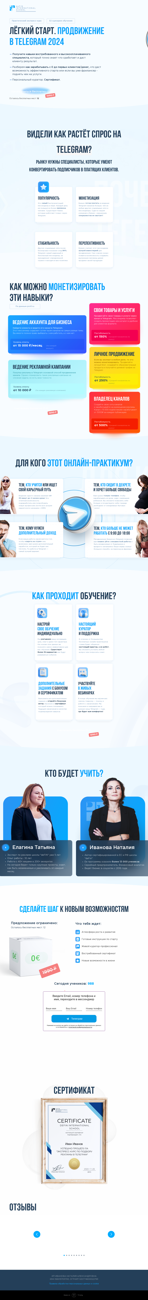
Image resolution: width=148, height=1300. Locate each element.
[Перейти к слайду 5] (74, 1255)
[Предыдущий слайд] (36, 1234)
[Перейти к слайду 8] (81, 1255)
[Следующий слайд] (111, 1234)
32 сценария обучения (60, 21)
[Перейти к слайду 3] (69, 1255)
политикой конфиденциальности (80, 1027)
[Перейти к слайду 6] (76, 1255)
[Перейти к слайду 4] (71, 1255)
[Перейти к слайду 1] (64, 1255)
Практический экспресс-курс (27, 21)
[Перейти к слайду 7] (79, 1255)
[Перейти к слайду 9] (84, 1255)
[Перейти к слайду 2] (66, 1255)
